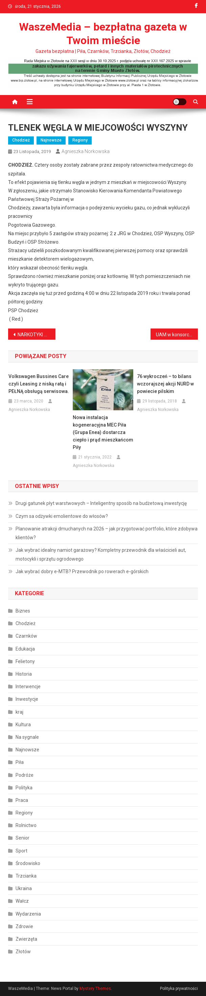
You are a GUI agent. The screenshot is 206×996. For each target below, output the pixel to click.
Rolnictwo (26, 825)
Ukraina (24, 888)
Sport (21, 850)
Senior (22, 838)
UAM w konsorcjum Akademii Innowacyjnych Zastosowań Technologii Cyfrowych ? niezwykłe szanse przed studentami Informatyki (177, 334)
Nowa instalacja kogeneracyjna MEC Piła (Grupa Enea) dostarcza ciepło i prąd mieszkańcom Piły (103, 432)
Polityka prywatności (179, 988)
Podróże (24, 775)
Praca (22, 800)
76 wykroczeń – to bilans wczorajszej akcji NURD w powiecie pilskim (165, 384)
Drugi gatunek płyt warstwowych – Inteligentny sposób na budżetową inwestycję (101, 503)
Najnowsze (51, 140)
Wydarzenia (28, 914)
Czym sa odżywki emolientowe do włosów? (62, 516)
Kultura (23, 724)
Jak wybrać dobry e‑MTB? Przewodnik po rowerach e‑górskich (82, 571)
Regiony (80, 140)
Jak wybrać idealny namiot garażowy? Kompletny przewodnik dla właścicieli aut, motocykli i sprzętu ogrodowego (101, 554)
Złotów (23, 951)
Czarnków (26, 636)
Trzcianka (26, 876)
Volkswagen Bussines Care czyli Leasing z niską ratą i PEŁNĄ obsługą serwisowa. (38, 384)
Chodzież (21, 140)
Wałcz (22, 901)
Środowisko (28, 863)
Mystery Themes (95, 988)
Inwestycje (27, 699)
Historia (24, 674)
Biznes (23, 611)
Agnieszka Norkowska (86, 151)
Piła (20, 762)
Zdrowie (24, 926)
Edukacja (25, 649)
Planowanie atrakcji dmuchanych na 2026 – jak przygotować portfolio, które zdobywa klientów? (107, 533)
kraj (19, 712)
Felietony (25, 661)
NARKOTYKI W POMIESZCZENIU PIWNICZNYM (36, 334)
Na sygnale (27, 737)
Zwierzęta (26, 939)
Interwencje (28, 686)
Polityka (24, 787)
